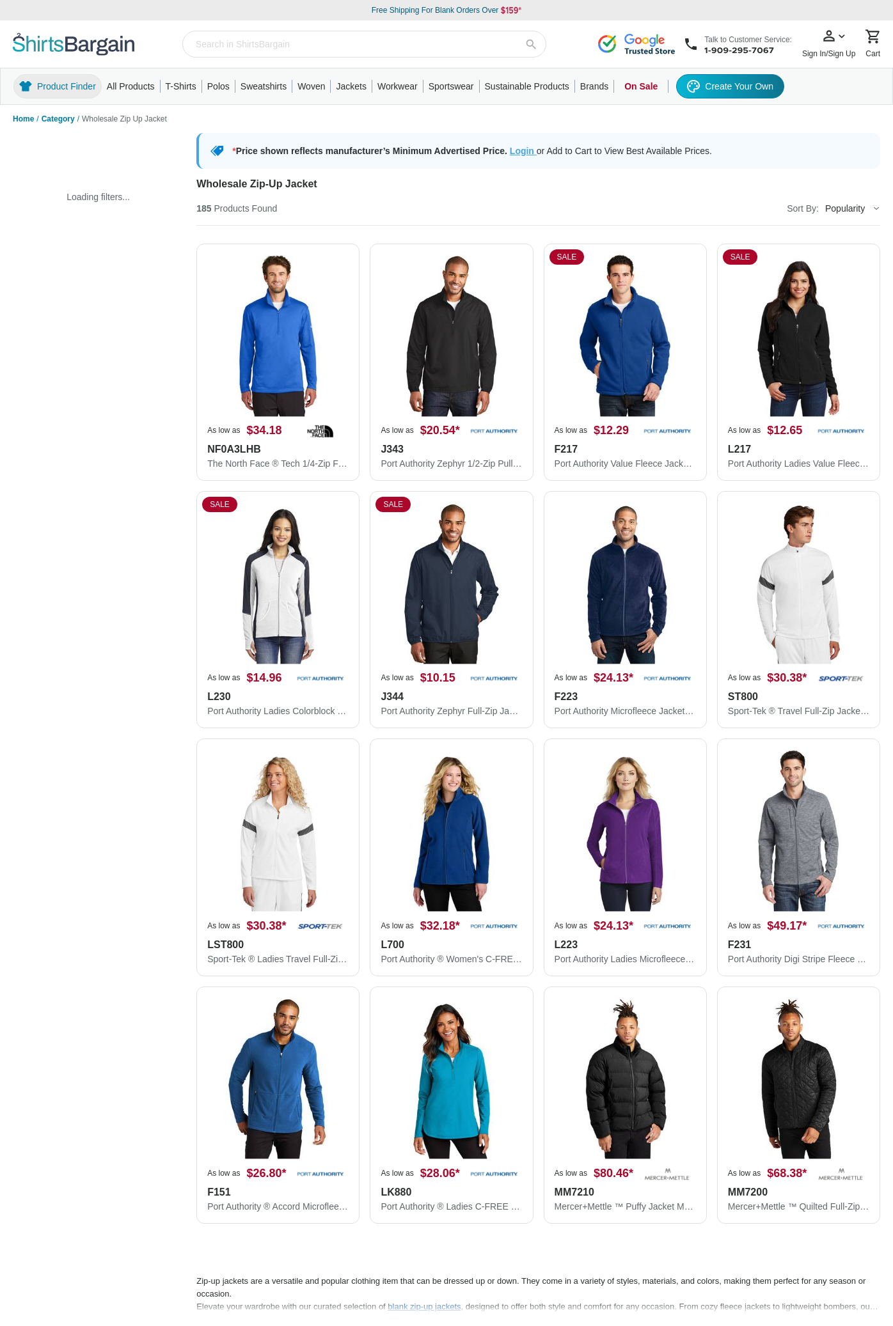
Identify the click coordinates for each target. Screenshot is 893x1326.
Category (58, 118)
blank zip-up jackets (424, 1306)
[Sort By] (852, 208)
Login (523, 151)
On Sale (641, 86)
